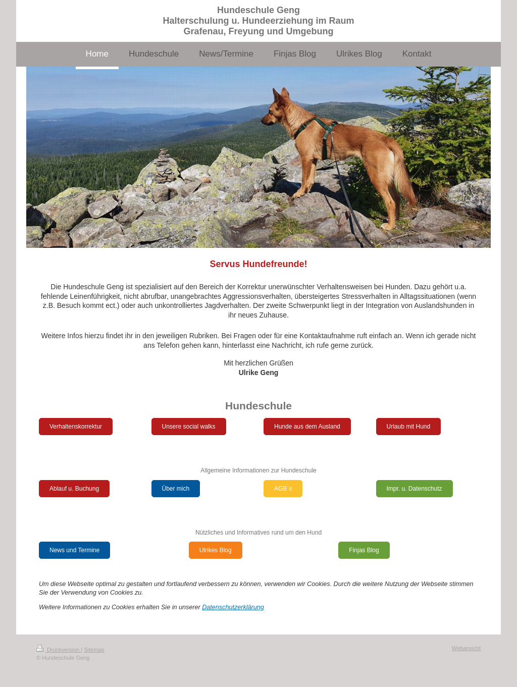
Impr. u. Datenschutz (414, 488)
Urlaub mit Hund (409, 426)
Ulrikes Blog (215, 550)
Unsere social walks (189, 426)
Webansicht (466, 648)
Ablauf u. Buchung (74, 488)
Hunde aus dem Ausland (307, 426)
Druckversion (58, 650)
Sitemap (94, 650)
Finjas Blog (364, 550)
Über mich (176, 488)
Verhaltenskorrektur (75, 426)
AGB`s (283, 488)
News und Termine (74, 550)
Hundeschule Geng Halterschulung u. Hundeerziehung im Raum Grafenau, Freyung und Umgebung (258, 20)
